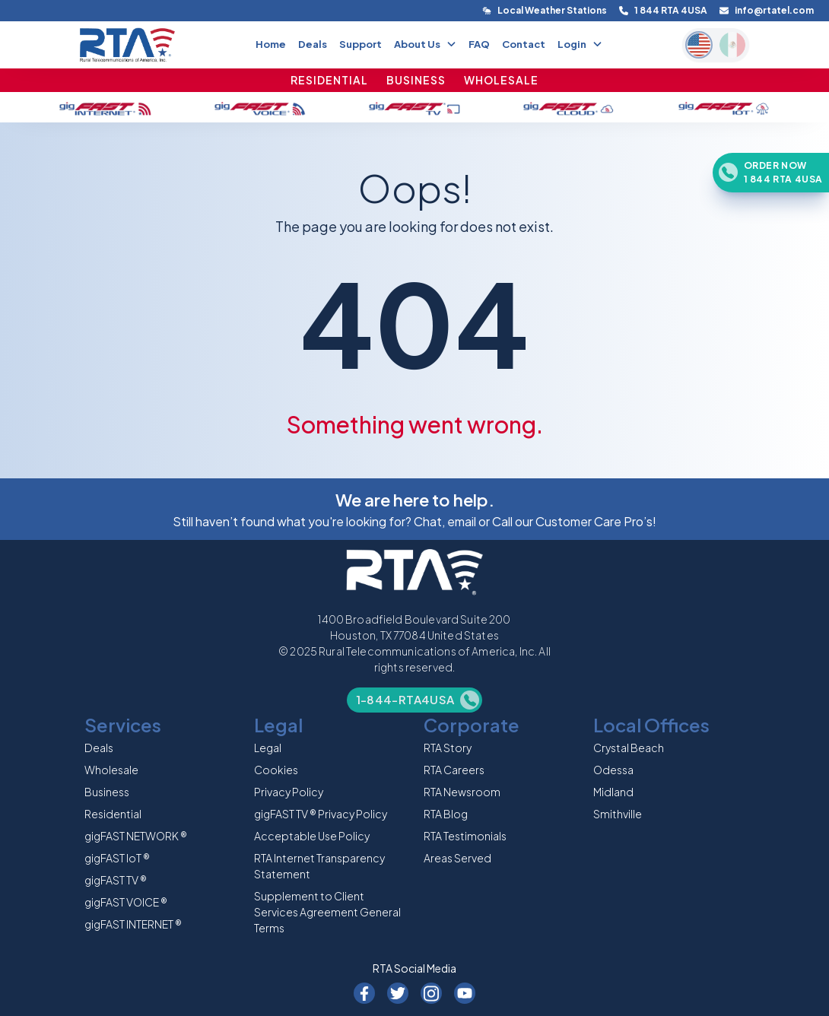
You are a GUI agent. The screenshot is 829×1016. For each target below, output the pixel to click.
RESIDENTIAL (329, 80)
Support (360, 44)
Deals (312, 44)
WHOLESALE (501, 80)
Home (271, 44)
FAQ (479, 44)
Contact (523, 44)
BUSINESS (416, 80)
